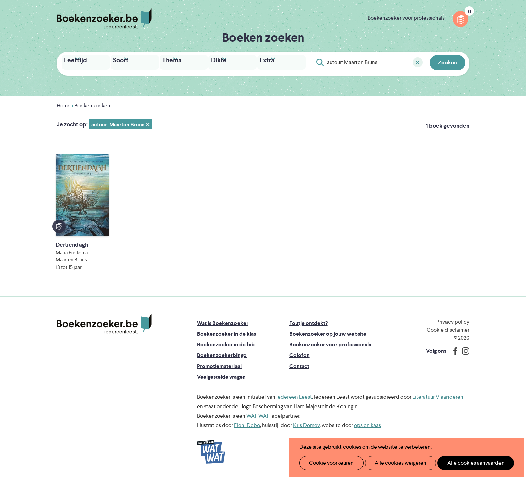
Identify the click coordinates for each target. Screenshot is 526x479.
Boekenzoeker (104, 18)
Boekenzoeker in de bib (226, 342)
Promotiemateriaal (219, 364)
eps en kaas (367, 423)
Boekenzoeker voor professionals (406, 17)
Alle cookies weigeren (393, 462)
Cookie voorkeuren (328, 462)
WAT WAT (257, 414)
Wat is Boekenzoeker (222, 321)
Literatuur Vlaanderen (437, 395)
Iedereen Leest (294, 395)
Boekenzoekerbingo (222, 353)
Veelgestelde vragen (221, 375)
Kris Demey (306, 423)
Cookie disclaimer (448, 328)
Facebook (453, 349)
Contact (299, 364)
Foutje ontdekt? (308, 321)
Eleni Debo (247, 423)
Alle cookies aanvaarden (464, 462)
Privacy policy (452, 320)
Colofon (299, 353)
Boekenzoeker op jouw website (327, 332)
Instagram (463, 349)
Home (64, 103)
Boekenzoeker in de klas (226, 332)
